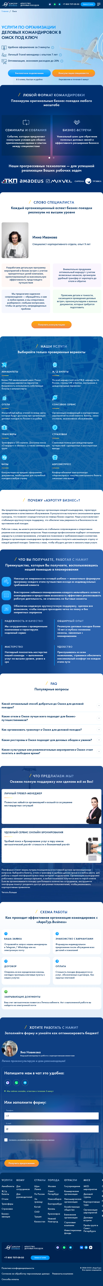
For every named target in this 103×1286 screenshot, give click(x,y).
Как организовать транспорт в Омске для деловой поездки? (42, 730)
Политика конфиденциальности (18, 1268)
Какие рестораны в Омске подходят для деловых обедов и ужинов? (47, 740)
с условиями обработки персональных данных (31, 1140)
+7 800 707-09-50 (71, 4)
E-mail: (8, 1123)
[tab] (49, 158)
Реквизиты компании (62, 1273)
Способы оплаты (10, 1279)
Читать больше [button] (9, 892)
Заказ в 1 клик (88, 4)
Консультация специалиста (74, 73)
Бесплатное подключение (29, 73)
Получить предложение (22, 1163)
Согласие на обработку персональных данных (26, 1273)
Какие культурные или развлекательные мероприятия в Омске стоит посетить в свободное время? (47, 751)
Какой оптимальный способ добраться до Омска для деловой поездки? (43, 705)
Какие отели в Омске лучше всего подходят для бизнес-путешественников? (39, 718)
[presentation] (24, 1152)
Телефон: (9, 1110)
